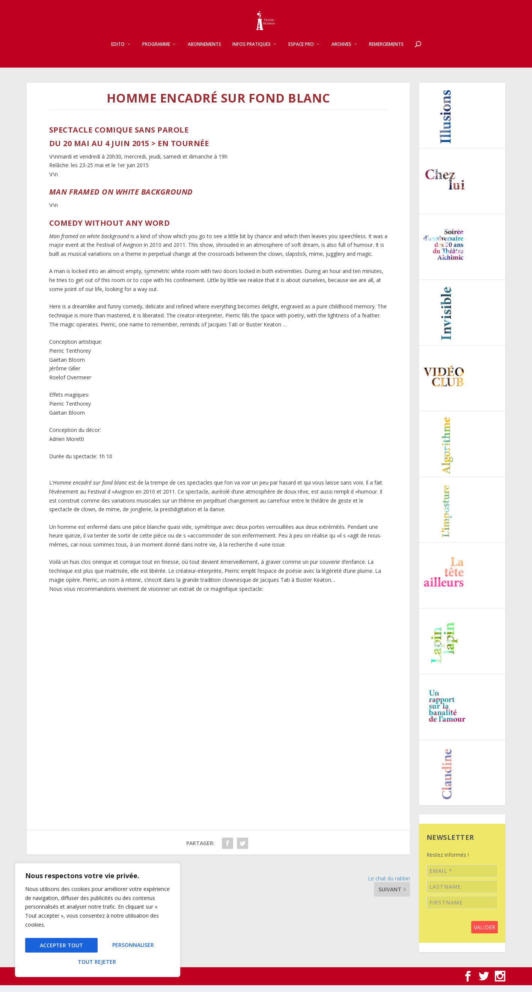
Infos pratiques (251, 51)
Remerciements (386, 51)
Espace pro (301, 51)
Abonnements (204, 51)
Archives (341, 51)
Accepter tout (97, 961)
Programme (156, 51)
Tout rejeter (133, 947)
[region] (97, 922)
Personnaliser (60, 947)
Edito (118, 51)
